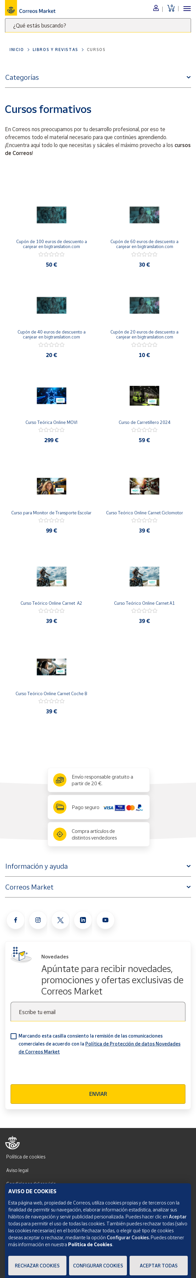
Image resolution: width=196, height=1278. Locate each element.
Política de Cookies (90, 1244)
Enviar (98, 1094)
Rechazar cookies (37, 1265)
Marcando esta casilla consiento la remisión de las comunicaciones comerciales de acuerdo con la (99, 1043)
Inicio (17, 49)
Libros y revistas (55, 49)
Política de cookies (25, 1156)
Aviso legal (17, 1170)
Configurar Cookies (98, 1265)
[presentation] (61, 1071)
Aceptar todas (158, 1265)
